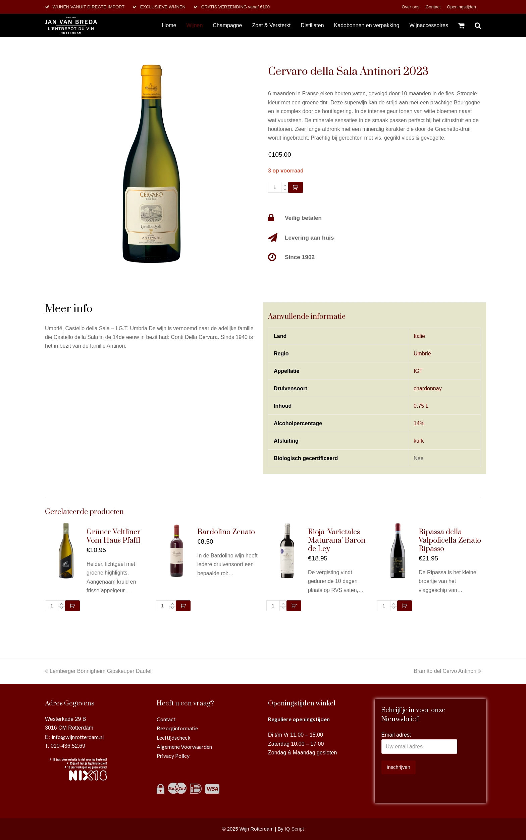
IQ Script (294, 829)
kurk (419, 441)
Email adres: (396, 735)
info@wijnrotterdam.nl (78, 737)
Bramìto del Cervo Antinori (447, 671)
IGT (418, 371)
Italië (419, 336)
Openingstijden (461, 6)
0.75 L (421, 406)
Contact (434, 6)
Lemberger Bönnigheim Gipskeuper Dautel (98, 671)
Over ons (411, 6)
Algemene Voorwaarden (184, 746)
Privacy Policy (173, 755)
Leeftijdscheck (174, 737)
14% (419, 423)
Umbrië (422, 353)
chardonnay (428, 388)
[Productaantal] (274, 187)
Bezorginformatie (177, 728)
